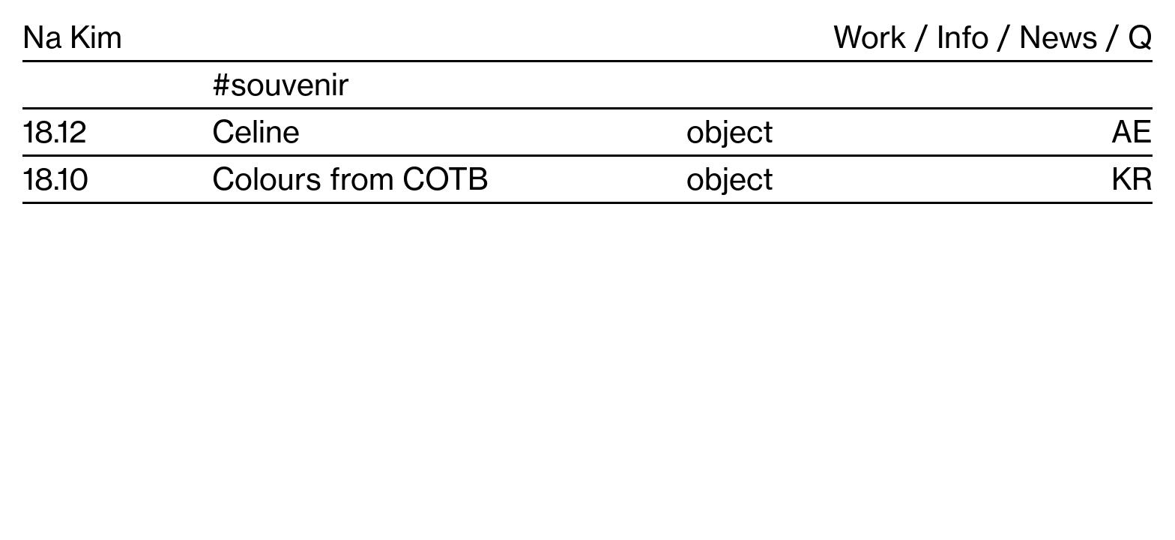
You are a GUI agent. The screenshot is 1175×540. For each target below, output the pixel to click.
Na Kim (72, 37)
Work (870, 37)
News (1058, 37)
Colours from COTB (350, 179)
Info (963, 37)
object (729, 131)
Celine (256, 131)
